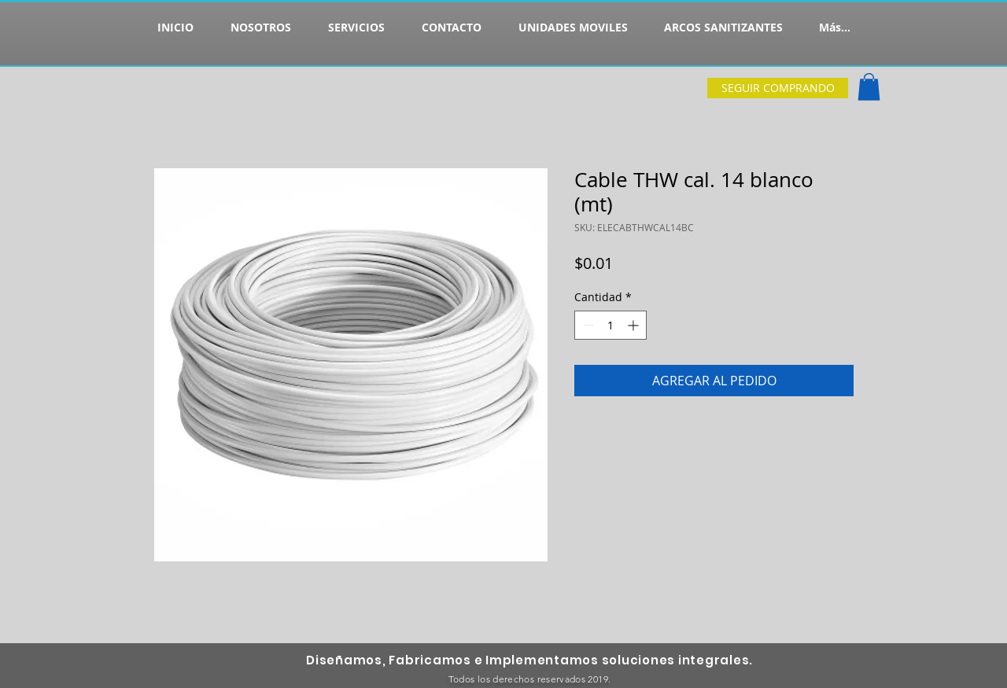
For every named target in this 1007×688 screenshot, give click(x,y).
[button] (869, 87)
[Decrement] (586, 325)
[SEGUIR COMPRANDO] (777, 88)
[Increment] (634, 325)
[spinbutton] (610, 325)
